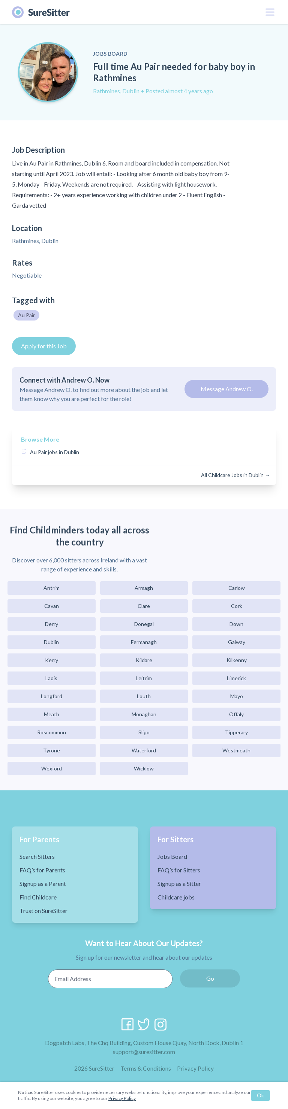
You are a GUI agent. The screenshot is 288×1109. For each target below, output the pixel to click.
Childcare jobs (176, 897)
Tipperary (236, 732)
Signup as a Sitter (179, 883)
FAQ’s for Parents (42, 870)
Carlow (236, 588)
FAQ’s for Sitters (179, 870)
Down (236, 624)
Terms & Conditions (145, 1068)
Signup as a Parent (43, 883)
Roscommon (51, 732)
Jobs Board (172, 856)
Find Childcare (38, 897)
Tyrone (51, 750)
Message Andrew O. (227, 388)
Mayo (236, 696)
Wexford (51, 768)
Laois (51, 678)
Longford (51, 696)
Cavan (51, 606)
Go (210, 978)
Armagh (144, 588)
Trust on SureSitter (44, 910)
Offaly (236, 714)
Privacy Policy (195, 1068)
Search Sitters (37, 856)
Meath (51, 714)
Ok (260, 1095)
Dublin (51, 642)
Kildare (144, 660)
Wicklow (144, 768)
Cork (236, 606)
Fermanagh (144, 642)
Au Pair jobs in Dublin (54, 452)
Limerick (236, 678)
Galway (236, 642)
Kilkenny (236, 660)
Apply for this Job (44, 345)
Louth (144, 696)
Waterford (144, 750)
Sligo (144, 732)
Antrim (52, 588)
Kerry (51, 660)
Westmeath (236, 750)
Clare (144, 606)
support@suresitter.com (144, 1051)
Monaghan (144, 714)
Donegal (144, 624)
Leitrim (144, 678)
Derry (51, 624)
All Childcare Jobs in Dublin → (235, 475)
